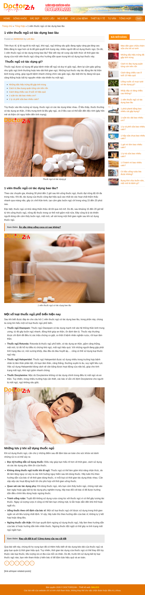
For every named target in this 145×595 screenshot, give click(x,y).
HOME (7, 18)
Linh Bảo (30, 39)
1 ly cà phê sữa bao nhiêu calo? (24, 99)
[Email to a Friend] (17, 563)
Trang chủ (7, 26)
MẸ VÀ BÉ (62, 18)
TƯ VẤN (112, 18)
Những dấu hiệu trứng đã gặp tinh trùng (27, 84)
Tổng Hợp (20, 26)
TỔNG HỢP (125, 18)
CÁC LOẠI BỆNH (79, 18)
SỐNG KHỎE (20, 18)
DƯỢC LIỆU (48, 18)
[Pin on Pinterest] (22, 563)
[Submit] (140, 18)
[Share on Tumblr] (32, 563)
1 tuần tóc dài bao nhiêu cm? (22, 95)
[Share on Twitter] (12, 563)
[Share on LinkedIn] (27, 563)
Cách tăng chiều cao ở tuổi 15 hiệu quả (27, 92)
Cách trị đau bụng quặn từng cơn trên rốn (28, 88)
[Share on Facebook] (6, 563)
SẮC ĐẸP (34, 18)
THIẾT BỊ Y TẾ (98, 18)
